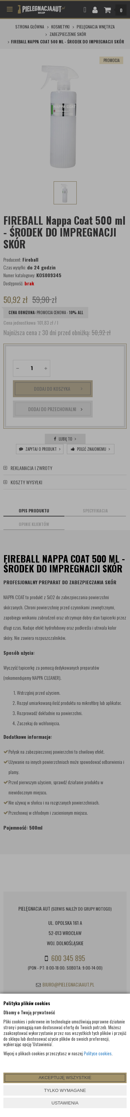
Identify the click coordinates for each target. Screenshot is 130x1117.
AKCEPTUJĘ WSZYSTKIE (65, 1077)
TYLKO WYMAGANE (65, 1090)
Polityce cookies (98, 1053)
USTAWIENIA (65, 1102)
